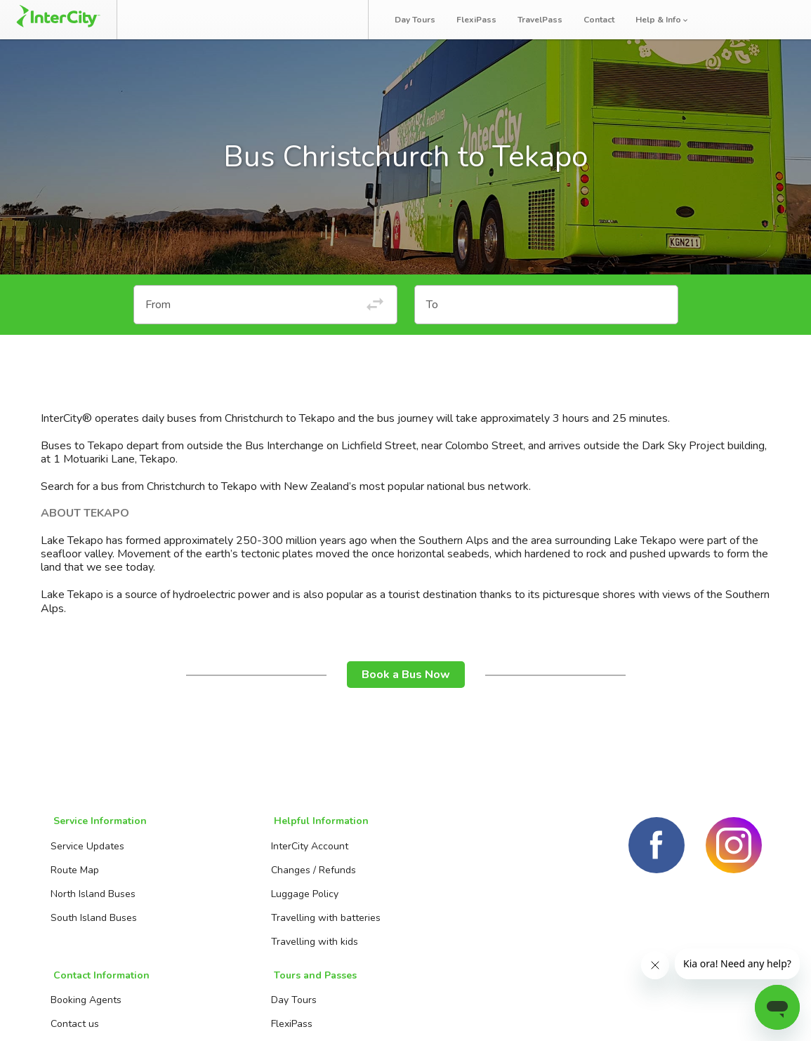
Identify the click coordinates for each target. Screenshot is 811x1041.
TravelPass (542, 19)
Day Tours (417, 19)
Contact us (339, 877)
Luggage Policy (215, 901)
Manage (225, 19)
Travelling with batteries (236, 925)
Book (161, 19)
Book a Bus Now (406, 685)
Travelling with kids (225, 949)
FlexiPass (479, 19)
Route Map (73, 877)
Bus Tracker (309, 19)
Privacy (744, 1013)
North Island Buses (91, 901)
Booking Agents (350, 854)
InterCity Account (220, 854)
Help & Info (665, 19)
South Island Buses (92, 925)
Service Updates (86, 854)
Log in (774, 20)
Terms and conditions (651, 1013)
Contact (601, 19)
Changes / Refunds (224, 877)
